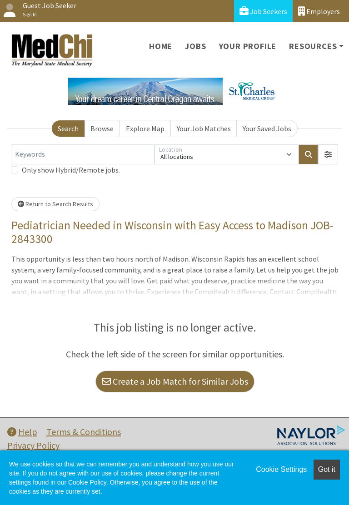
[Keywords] (83, 154)
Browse (102, 128)
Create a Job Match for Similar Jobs (175, 381)
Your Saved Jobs (267, 128)
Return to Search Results (55, 204)
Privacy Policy (33, 445)
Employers (319, 11)
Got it (326, 469)
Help (22, 431)
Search (68, 128)
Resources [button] (313, 46)
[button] (328, 154)
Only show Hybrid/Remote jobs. (71, 169)
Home (160, 46)
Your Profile (248, 46)
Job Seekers (263, 11)
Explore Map (145, 128)
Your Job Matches (204, 128)
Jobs (195, 46)
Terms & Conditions (83, 431)
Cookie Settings (281, 469)
